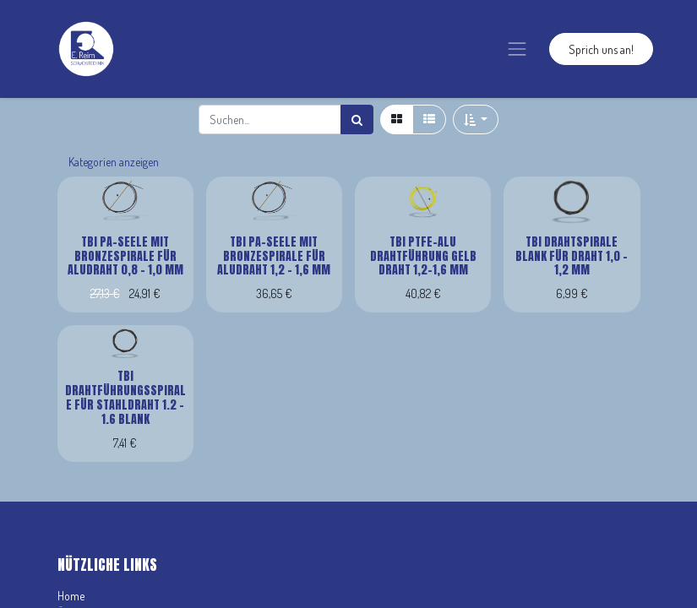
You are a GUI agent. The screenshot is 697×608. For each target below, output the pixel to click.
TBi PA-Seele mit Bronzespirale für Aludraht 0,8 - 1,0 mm (125, 256)
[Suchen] (356, 119)
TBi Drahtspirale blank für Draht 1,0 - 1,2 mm (571, 256)
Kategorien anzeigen (113, 162)
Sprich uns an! (601, 49)
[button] (476, 119)
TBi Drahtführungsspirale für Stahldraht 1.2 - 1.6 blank (125, 397)
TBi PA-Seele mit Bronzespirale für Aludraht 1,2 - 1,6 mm (273, 256)
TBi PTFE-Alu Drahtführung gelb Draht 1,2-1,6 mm (423, 256)
